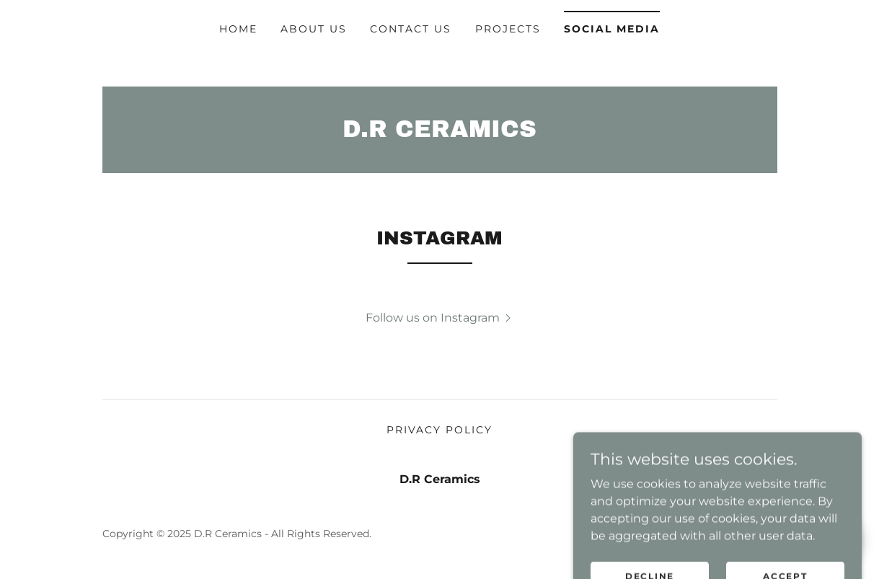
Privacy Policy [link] (439, 429)
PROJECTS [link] (508, 28)
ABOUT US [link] (314, 28)
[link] (439, 133)
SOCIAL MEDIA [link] (612, 28)
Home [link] (238, 28)
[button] (440, 317)
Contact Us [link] (410, 28)
